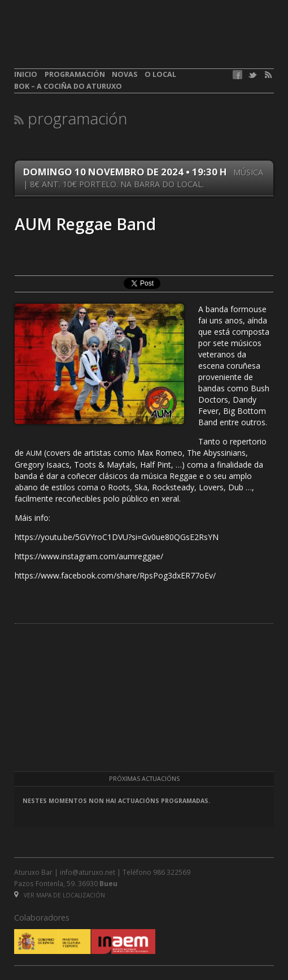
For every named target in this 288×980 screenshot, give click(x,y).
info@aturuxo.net (87, 872)
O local (160, 74)
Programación (75, 74)
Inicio (25, 74)
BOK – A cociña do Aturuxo (68, 86)
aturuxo (96, 41)
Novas (124, 74)
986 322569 (171, 872)
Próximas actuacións (144, 779)
